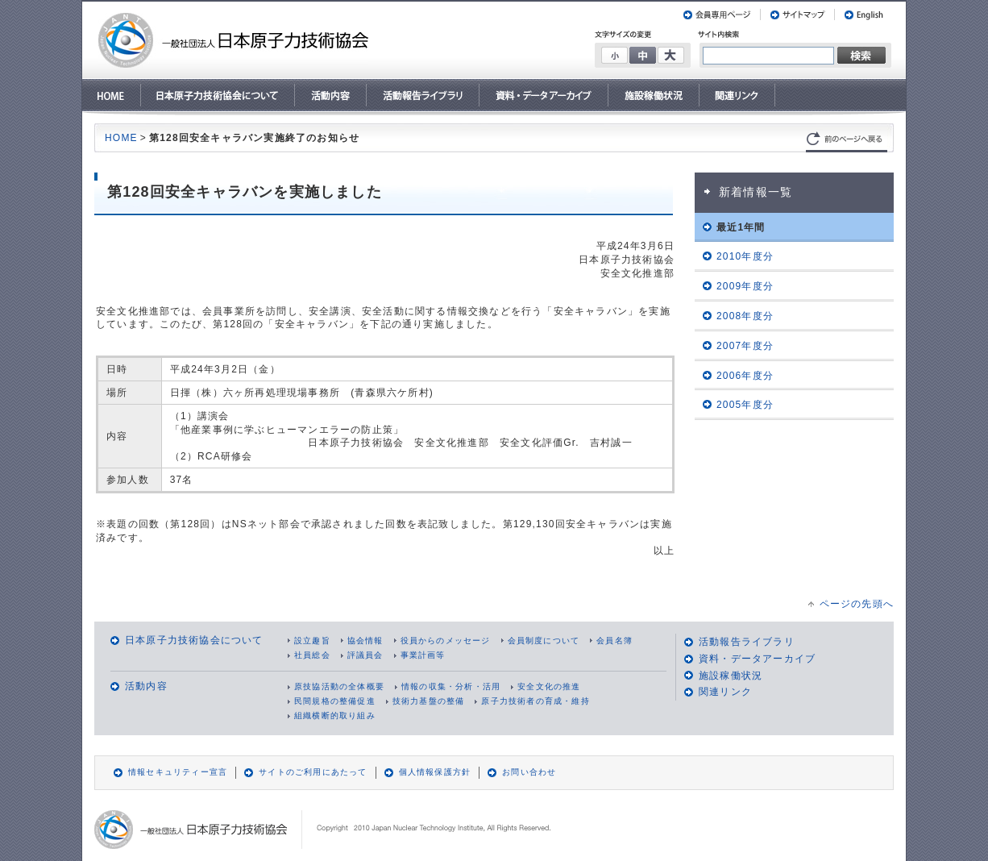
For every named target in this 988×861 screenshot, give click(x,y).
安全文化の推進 (548, 686)
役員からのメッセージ (446, 640)
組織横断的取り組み (335, 715)
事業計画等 (423, 655)
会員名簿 (614, 640)
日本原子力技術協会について (194, 640)
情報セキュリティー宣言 (177, 771)
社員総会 (312, 655)
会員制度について (544, 640)
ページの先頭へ (857, 603)
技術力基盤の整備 (428, 701)
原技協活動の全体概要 (339, 686)
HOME (121, 138)
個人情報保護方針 (435, 771)
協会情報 (365, 640)
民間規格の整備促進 (335, 701)
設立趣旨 (312, 640)
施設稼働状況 (730, 675)
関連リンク (725, 691)
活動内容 (146, 686)
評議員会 (365, 655)
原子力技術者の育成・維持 (535, 701)
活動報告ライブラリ (747, 641)
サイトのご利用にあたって (313, 771)
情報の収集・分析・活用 (450, 686)
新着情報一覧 (755, 191)
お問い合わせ (529, 771)
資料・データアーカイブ (757, 658)
